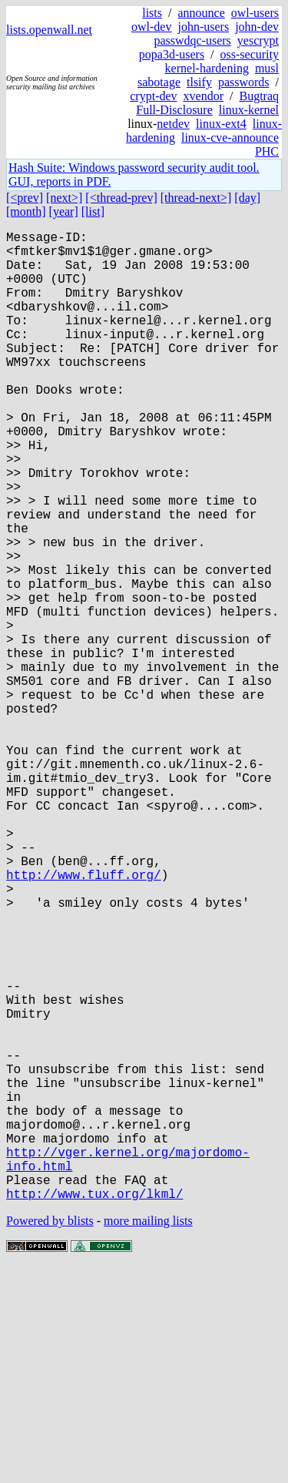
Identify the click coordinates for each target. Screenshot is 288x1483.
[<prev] (24, 197)
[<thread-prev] (121, 197)
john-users (203, 26)
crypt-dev (153, 95)
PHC (267, 151)
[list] (92, 211)
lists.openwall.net (49, 29)
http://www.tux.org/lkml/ (94, 1409)
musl (267, 68)
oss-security (249, 54)
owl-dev (151, 26)
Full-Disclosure (174, 109)
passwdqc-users (192, 40)
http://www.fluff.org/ (83, 1019)
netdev (173, 123)
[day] (247, 197)
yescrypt (258, 40)
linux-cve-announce (230, 137)
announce (200, 12)
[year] (63, 211)
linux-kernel (249, 109)
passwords (244, 82)
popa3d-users (171, 54)
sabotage (158, 82)
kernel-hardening (207, 68)
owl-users (255, 12)
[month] (26, 211)
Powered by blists (50, 1436)
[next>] (64, 197)
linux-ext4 (221, 123)
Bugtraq (259, 95)
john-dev (257, 26)
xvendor (203, 95)
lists (152, 12)
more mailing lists (148, 1436)
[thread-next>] (196, 197)
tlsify (199, 82)
